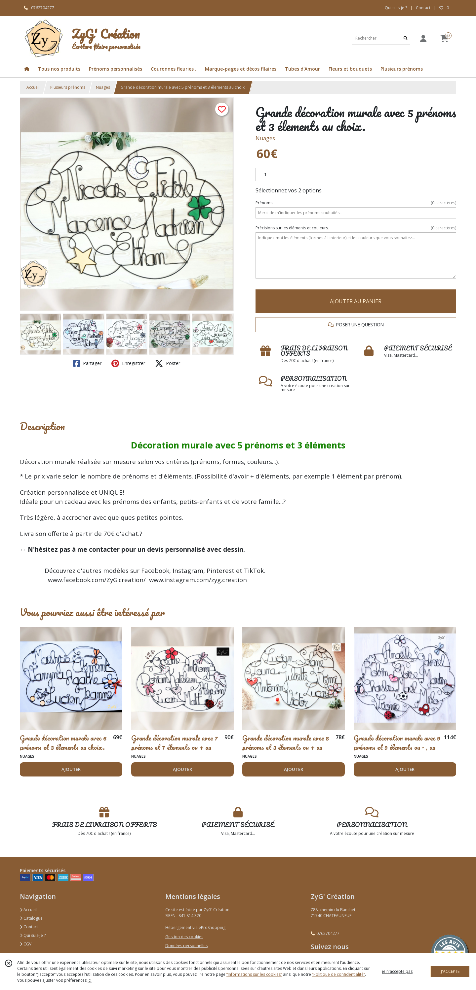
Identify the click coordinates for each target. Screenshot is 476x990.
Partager (87, 363)
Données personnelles (186, 945)
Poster (167, 363)
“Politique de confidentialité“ (338, 974)
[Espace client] (423, 38)
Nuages (103, 87)
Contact (423, 8)
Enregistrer (128, 363)
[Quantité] (268, 174)
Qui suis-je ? (33, 935)
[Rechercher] (405, 38)
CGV (25, 944)
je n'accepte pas (397, 971)
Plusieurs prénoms (67, 87)
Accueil (33, 87)
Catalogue (31, 918)
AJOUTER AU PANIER (355, 301)
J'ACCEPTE (450, 971)
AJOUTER (71, 769)
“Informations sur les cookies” (254, 974)
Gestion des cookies (184, 937)
